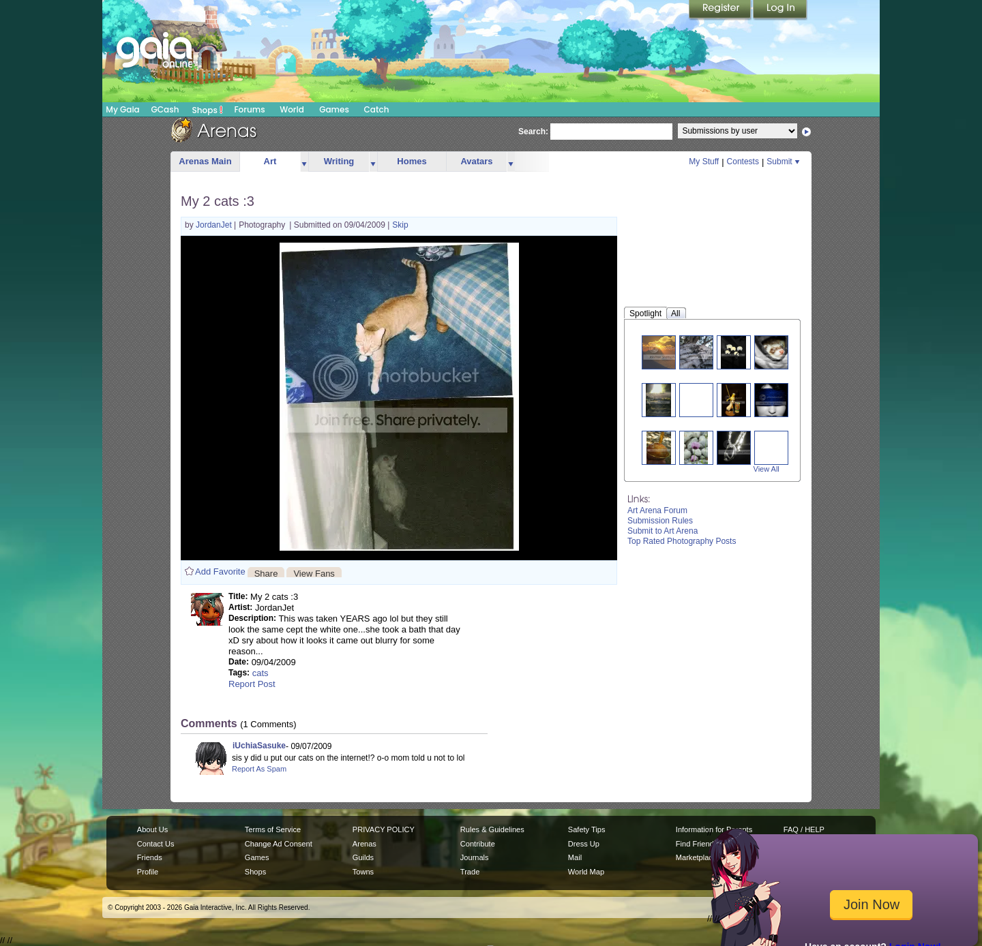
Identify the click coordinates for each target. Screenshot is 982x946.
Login (780, 10)
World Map (586, 872)
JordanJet (215, 225)
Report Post (252, 684)
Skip (400, 225)
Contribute (477, 844)
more (304, 162)
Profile (147, 872)
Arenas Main (205, 161)
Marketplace (696, 857)
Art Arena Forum (657, 510)
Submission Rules (660, 520)
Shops (207, 110)
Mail (575, 857)
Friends (149, 857)
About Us (152, 829)
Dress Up (583, 844)
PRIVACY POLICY (384, 829)
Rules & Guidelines (492, 829)
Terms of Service (273, 829)
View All (766, 469)
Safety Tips (587, 829)
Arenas (364, 844)
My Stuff (704, 161)
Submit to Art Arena (662, 531)
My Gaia (122, 109)
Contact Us (156, 844)
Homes (411, 161)
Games (334, 109)
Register (721, 10)
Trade (469, 872)
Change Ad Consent (278, 844)
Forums (249, 109)
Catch (376, 109)
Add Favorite (220, 571)
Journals (474, 857)
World (292, 109)
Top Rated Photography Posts (681, 541)
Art (270, 161)
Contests (743, 161)
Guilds (363, 857)
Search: (533, 131)
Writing (339, 161)
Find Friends (696, 844)
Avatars (476, 161)
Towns (363, 872)
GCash (165, 109)
